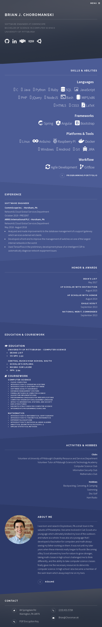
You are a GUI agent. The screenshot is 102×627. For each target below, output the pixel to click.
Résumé (49, 582)
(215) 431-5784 (66, 609)
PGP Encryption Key (29, 621)
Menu (93, 3)
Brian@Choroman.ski (69, 617)
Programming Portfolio (82, 175)
